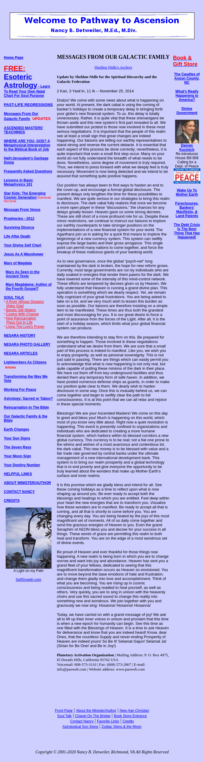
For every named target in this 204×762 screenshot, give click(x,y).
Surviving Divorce (19, 227)
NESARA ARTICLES (21, 353)
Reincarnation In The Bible (26, 407)
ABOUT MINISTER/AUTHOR (27, 483)
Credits (128, 721)
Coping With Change (22, 314)
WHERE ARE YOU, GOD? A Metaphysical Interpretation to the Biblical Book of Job (27, 145)
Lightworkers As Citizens (25, 362)
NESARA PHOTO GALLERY (27, 344)
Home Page (13, 58)
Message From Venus (22, 210)
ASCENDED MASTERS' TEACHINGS (23, 130)
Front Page (63, 711)
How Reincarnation (21, 318)
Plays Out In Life (19, 322)
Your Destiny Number (22, 465)
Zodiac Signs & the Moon (121, 727)
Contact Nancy (82, 721)
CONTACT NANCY (19, 492)
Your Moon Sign (17, 456)
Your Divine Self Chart (22, 245)
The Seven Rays (17, 447)
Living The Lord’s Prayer (25, 327)
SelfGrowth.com (28, 580)
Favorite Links (108, 721)
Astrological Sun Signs (80, 727)
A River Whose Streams (25, 302)
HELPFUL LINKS (18, 474)
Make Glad (15, 306)
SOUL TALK (14, 297)
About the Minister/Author (96, 711)
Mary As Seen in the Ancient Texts (23, 274)
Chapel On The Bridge (92, 716)
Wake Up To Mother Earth (187, 192)
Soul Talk (64, 716)
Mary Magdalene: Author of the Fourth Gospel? (29, 286)
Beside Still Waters (21, 310)
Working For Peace (20, 390)
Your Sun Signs (17, 438)
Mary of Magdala (18, 263)
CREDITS (12, 501)
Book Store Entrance (130, 716)
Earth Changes (16, 429)
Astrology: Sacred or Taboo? (28, 398)
